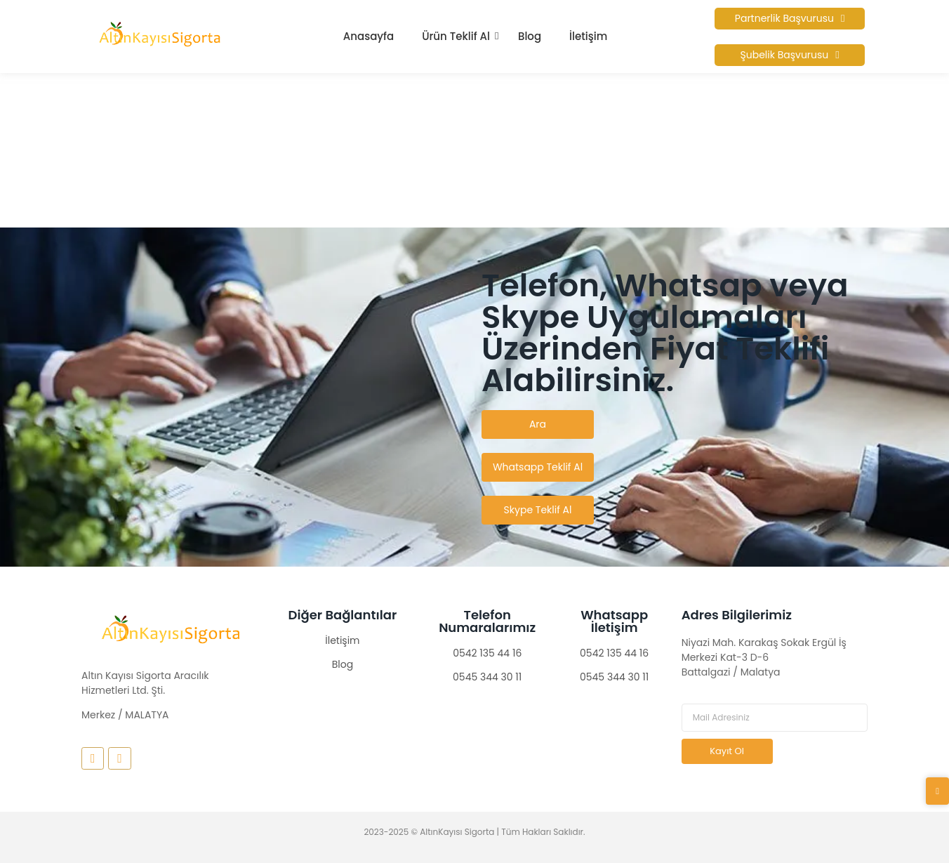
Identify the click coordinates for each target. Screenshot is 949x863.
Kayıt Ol (727, 751)
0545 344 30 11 (487, 677)
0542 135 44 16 (487, 653)
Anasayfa (368, 36)
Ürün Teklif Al (456, 36)
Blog (529, 36)
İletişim (588, 36)
